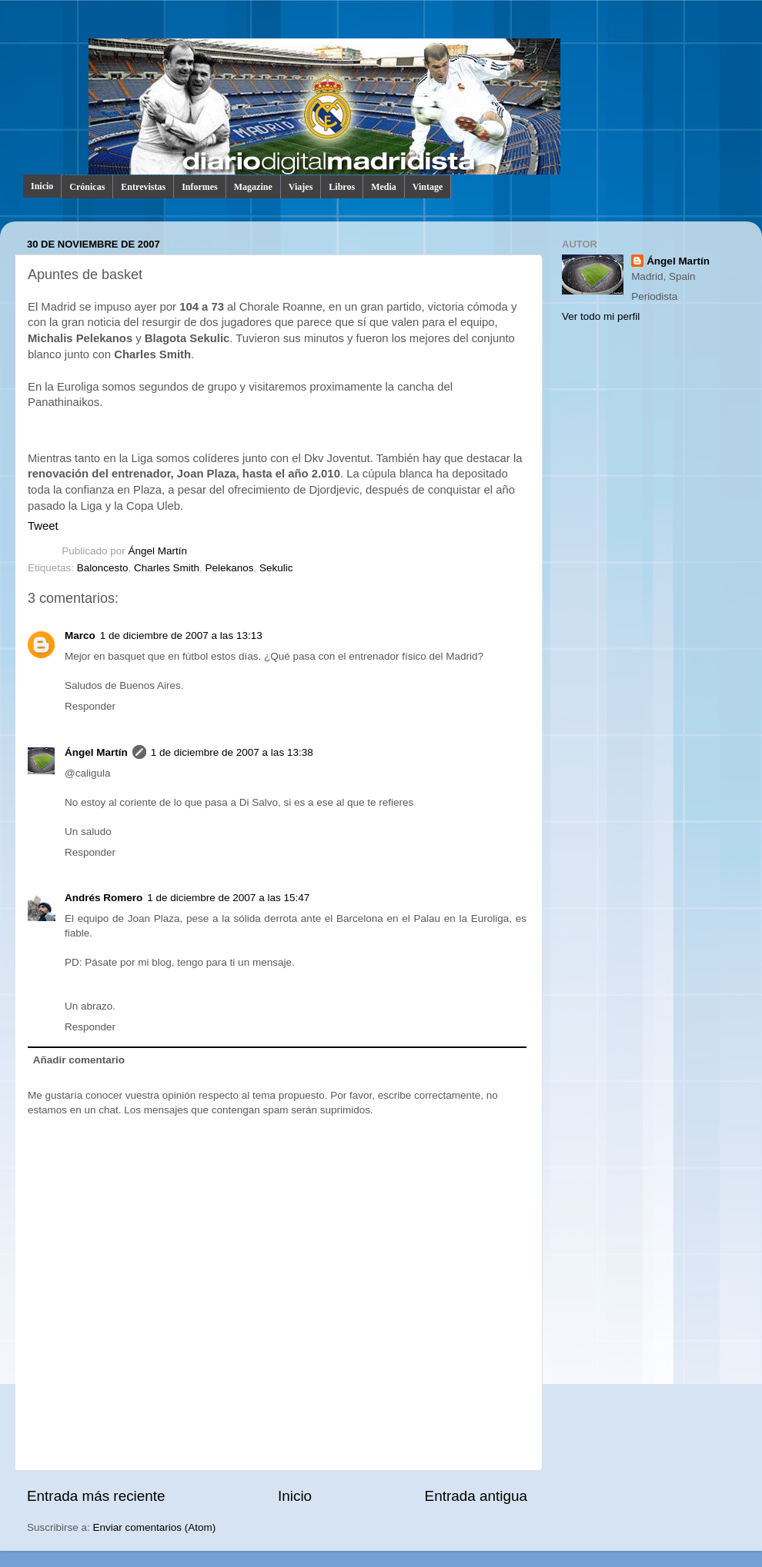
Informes (200, 186)
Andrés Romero (103, 897)
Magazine (253, 186)
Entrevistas (143, 186)
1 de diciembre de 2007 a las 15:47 (228, 897)
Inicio (42, 186)
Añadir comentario (79, 1060)
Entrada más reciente (96, 1496)
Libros (342, 186)
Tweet (43, 526)
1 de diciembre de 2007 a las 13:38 (232, 752)
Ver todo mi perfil (601, 316)
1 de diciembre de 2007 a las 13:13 (181, 635)
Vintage (428, 186)
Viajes (301, 186)
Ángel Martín (158, 551)
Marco (80, 635)
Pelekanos (229, 568)
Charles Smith (166, 568)
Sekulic (276, 568)
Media (383, 186)
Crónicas (87, 186)
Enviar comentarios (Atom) (154, 1527)
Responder (90, 706)
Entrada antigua (476, 1496)
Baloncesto (103, 568)
